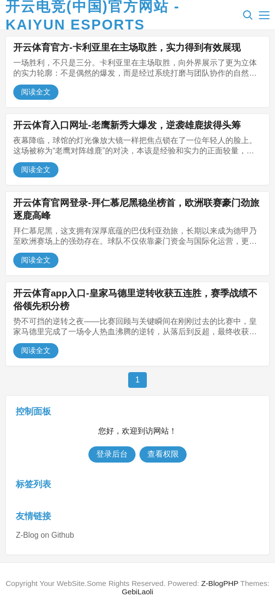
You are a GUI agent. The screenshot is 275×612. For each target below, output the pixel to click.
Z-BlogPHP (220, 583)
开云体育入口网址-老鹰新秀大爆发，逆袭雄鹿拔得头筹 (126, 125)
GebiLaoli (137, 591)
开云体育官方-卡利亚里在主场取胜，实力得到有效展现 (126, 47)
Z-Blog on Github (45, 535)
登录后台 (112, 454)
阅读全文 (36, 91)
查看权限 (163, 454)
